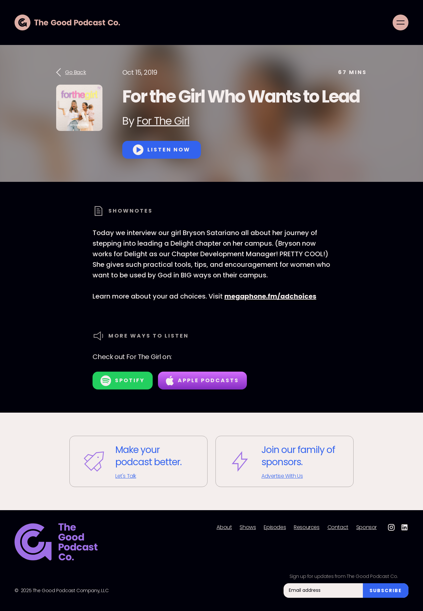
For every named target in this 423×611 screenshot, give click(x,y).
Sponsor (366, 527)
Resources (306, 527)
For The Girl (163, 120)
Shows (248, 527)
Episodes (275, 527)
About (224, 527)
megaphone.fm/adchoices (270, 296)
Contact (337, 527)
